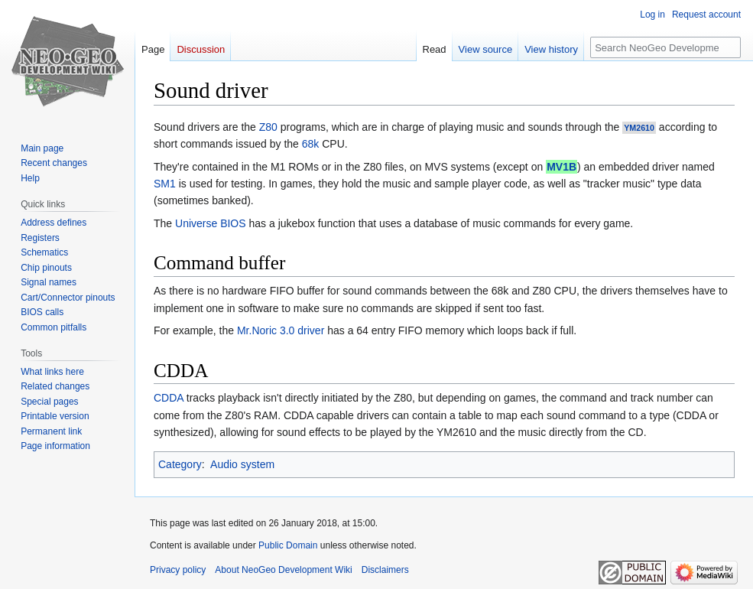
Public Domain (287, 545)
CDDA (168, 398)
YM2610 (639, 127)
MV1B (561, 167)
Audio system (242, 464)
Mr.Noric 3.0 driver (280, 330)
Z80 (268, 127)
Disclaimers (385, 570)
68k (311, 144)
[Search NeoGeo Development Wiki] (665, 47)
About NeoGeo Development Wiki (283, 570)
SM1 (165, 183)
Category (180, 464)
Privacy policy (178, 570)
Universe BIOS (210, 223)
